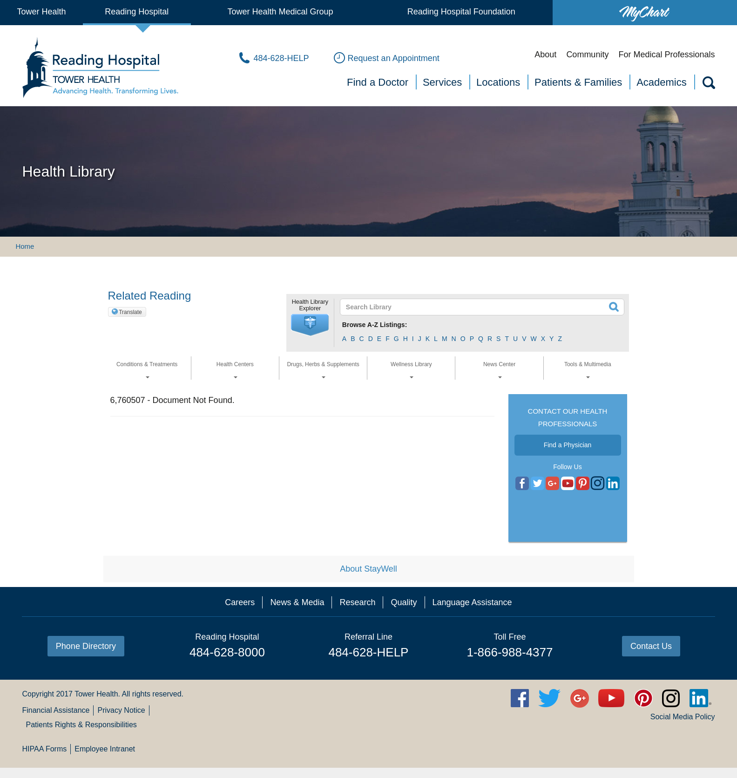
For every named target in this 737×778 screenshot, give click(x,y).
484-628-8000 (227, 652)
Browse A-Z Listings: (374, 324)
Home (24, 246)
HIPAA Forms (44, 749)
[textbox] (476, 307)
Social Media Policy (682, 717)
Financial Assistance (55, 710)
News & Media (297, 602)
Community (587, 54)
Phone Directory (86, 646)
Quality (404, 602)
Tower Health (41, 11)
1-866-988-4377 (510, 652)
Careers (240, 602)
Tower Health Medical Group (280, 11)
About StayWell (368, 568)
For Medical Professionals (666, 54)
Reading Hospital (137, 11)
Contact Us (651, 646)
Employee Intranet (104, 749)
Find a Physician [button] (568, 445)
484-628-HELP (368, 652)
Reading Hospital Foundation (461, 11)
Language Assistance (472, 602)
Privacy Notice (121, 710)
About (545, 54)
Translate (130, 312)
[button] (310, 325)
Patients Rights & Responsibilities (81, 725)
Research (357, 602)
